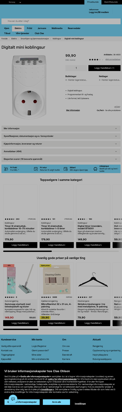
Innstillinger (80, 404)
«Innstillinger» (47, 390)
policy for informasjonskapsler (62, 379)
